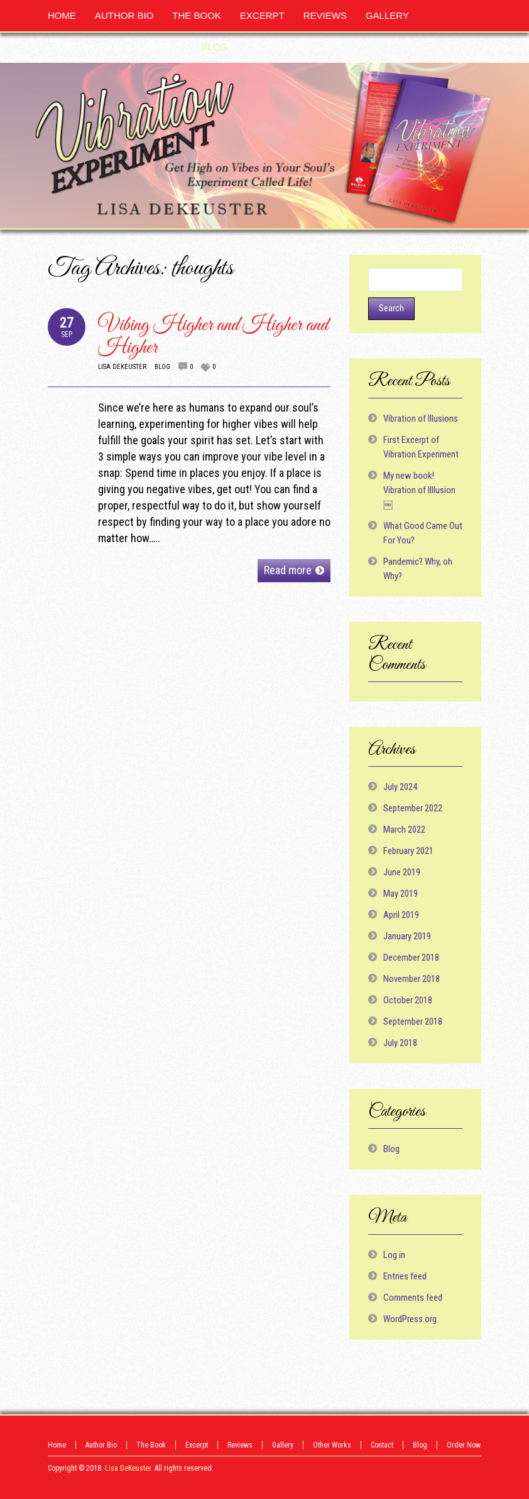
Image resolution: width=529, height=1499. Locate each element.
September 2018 (412, 1021)
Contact (382, 1445)
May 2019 (400, 893)
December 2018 (411, 957)
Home (57, 1445)
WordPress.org (410, 1319)
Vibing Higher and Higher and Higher (213, 336)
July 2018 (400, 1042)
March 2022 (404, 829)
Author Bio (101, 1445)
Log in (394, 1255)
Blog (162, 367)
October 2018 (407, 1000)
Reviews (240, 1445)
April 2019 (401, 914)
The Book (151, 1445)
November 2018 (411, 978)
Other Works (332, 1445)
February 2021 (408, 850)
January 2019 (407, 936)
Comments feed (412, 1297)
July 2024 (400, 786)
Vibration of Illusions (420, 418)
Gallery (282, 1445)
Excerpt (196, 1445)
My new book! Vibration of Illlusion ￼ (419, 490)
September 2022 (412, 808)
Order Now (464, 1445)
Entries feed (405, 1276)
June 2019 (401, 872)
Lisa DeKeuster (122, 367)
